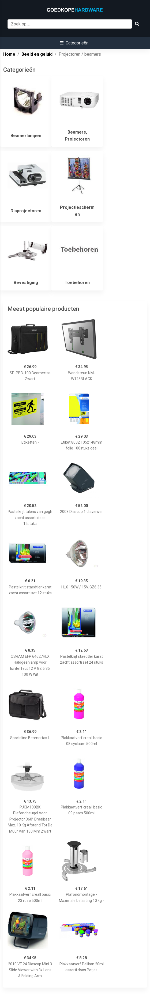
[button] (74, 43)
